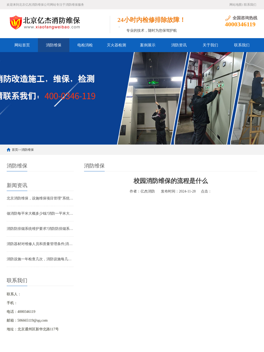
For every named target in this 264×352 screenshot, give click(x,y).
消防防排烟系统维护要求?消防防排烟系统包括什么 (40, 229)
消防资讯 (179, 45)
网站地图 (235, 4)
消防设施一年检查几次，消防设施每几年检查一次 (40, 259)
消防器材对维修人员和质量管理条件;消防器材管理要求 (40, 244)
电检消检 (85, 45)
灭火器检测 (116, 45)
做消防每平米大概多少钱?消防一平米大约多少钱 (40, 213)
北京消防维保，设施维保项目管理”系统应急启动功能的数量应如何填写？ (40, 198)
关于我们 (210, 45)
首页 (15, 150)
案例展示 (147, 45)
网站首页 (22, 45)
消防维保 (53, 45)
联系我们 (250, 4)
